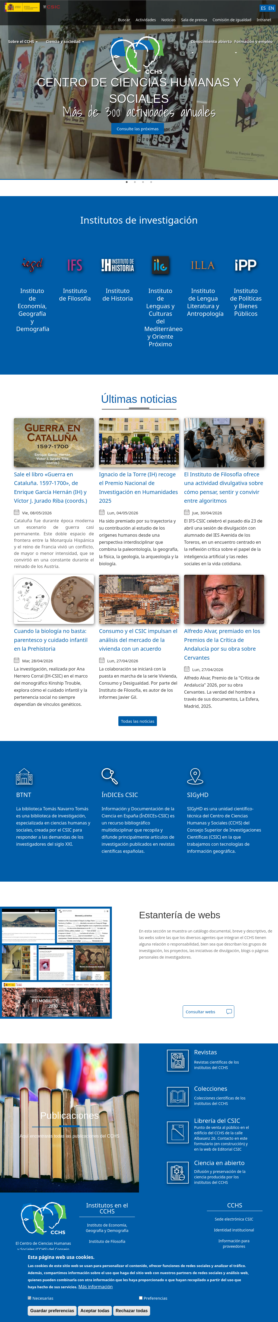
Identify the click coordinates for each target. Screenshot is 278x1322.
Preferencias (155, 1299)
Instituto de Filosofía (107, 1241)
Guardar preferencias (52, 1311)
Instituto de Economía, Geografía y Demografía (107, 1227)
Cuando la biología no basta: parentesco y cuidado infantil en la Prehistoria (50, 639)
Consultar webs (200, 1011)
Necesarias (43, 1299)
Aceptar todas (94, 1311)
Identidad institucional (234, 1230)
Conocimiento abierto (211, 41)
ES (263, 8)
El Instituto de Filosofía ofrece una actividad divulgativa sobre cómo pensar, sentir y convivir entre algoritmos (223, 488)
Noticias (168, 19)
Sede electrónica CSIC (234, 1219)
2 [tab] (135, 182)
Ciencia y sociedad (65, 41)
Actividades (145, 19)
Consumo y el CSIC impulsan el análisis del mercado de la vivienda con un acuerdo (138, 639)
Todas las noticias (137, 721)
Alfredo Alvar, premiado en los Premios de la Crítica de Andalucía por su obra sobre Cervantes (222, 644)
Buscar (124, 19)
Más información (95, 1287)
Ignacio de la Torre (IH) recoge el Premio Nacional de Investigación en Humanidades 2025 (138, 488)
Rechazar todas (132, 1311)
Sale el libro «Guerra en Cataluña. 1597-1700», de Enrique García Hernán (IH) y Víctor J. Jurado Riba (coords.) (50, 488)
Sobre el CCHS (23, 41)
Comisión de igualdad (232, 19)
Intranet (264, 19)
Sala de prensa (194, 19)
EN (271, 8)
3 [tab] (143, 182)
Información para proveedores (234, 1243)
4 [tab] (151, 182)
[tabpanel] (139, 90)
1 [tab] (126, 182)
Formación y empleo (253, 41)
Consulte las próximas (138, 128)
